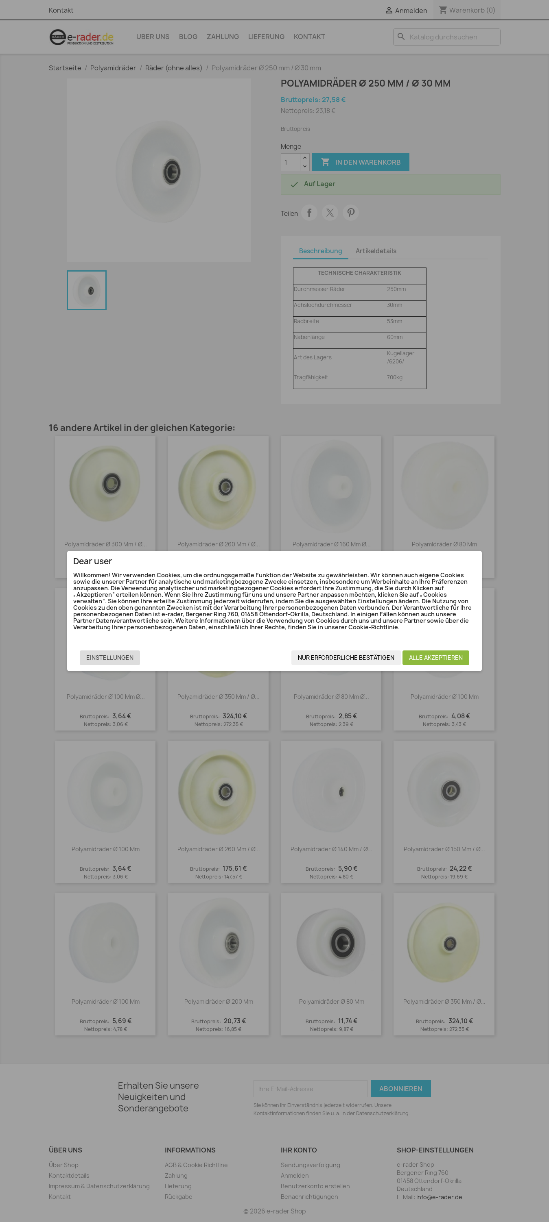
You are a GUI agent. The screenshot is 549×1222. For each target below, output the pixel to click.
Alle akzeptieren (427, 660)
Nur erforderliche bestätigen (337, 660)
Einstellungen (118, 660)
